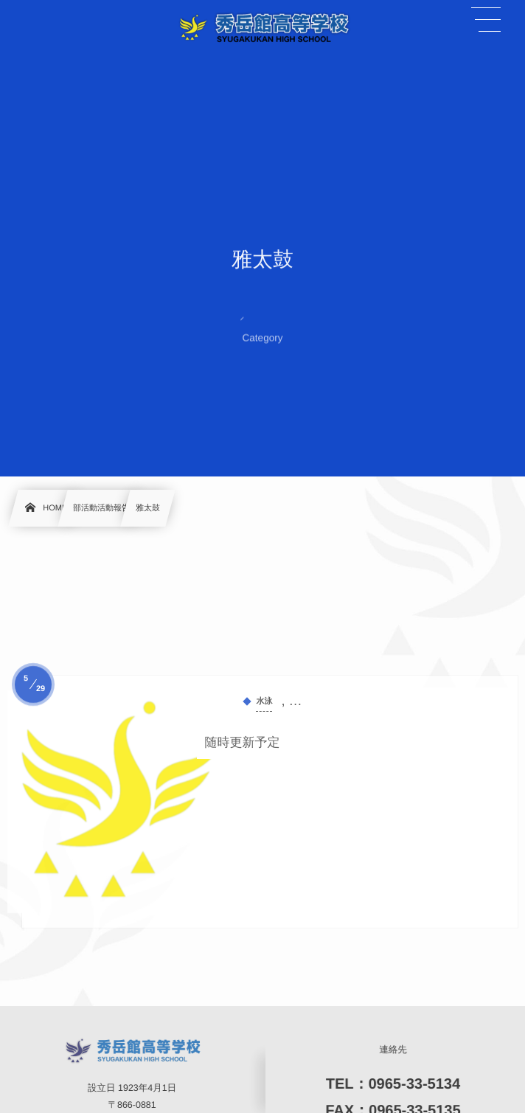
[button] (486, 20)
